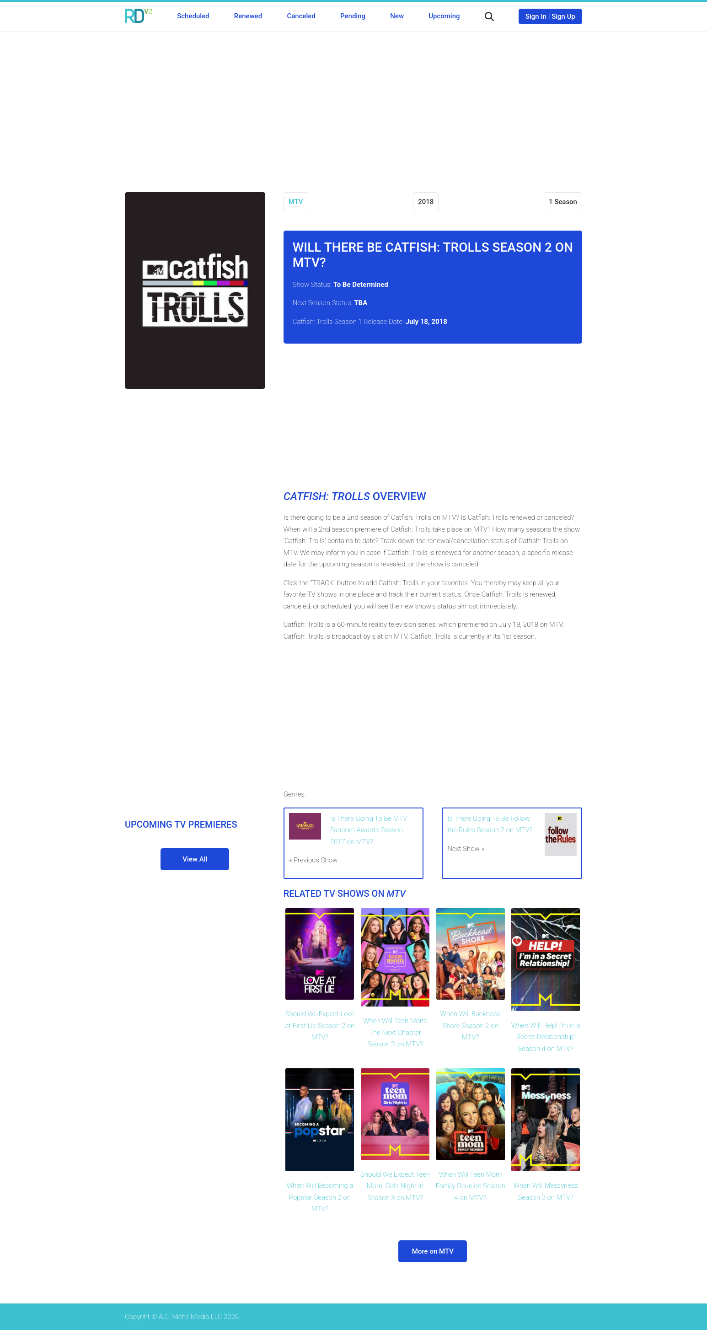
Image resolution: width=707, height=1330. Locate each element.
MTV (296, 202)
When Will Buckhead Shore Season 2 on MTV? (470, 1025)
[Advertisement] (353, 105)
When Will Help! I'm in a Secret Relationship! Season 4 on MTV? (545, 1037)
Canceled (301, 16)
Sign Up (563, 16)
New (397, 16)
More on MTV (433, 1251)
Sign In (535, 16)
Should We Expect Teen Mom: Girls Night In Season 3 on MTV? (395, 1186)
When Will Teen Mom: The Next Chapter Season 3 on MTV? (395, 1032)
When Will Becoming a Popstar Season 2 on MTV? (320, 1197)
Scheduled (193, 16)
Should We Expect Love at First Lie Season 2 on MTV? (320, 1025)
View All (194, 859)
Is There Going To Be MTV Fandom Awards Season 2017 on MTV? (368, 830)
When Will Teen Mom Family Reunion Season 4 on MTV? (470, 1186)
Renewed (248, 16)
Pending (352, 16)
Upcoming (444, 16)
